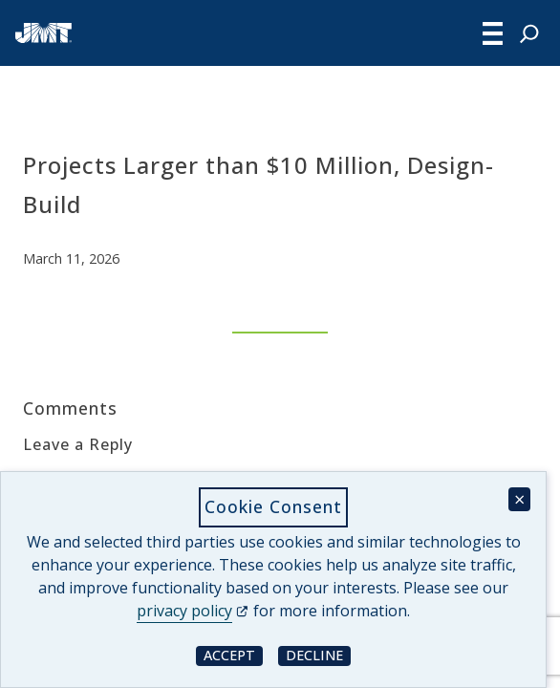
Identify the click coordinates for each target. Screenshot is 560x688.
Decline (318, 655)
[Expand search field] (529, 33)
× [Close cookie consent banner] (519, 499)
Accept (233, 655)
